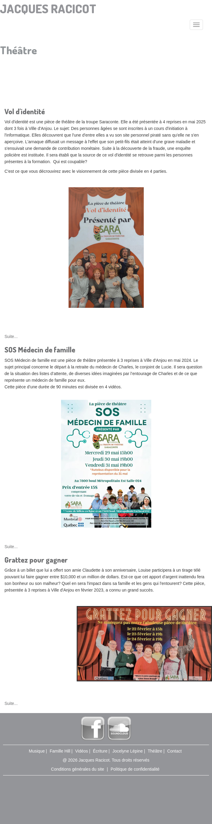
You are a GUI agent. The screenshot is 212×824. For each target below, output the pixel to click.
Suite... (11, 336)
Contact (174, 751)
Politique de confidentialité (135, 769)
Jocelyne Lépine (127, 751)
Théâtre (155, 751)
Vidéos (81, 751)
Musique (37, 751)
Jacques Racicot (48, 8)
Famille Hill (60, 751)
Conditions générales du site (77, 769)
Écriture (100, 751)
